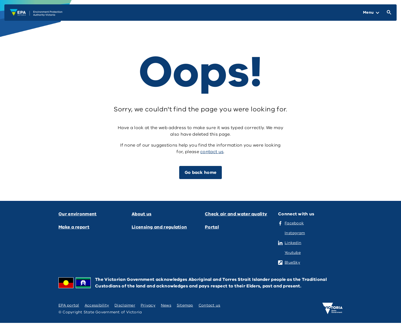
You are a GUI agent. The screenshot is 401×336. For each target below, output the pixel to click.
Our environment (77, 214)
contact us (211, 152)
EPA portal (68, 305)
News (166, 305)
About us (141, 214)
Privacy (148, 305)
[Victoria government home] (332, 308)
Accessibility (97, 305)
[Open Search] (388, 12)
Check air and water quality (236, 214)
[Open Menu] (371, 12)
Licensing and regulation (159, 227)
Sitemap (185, 305)
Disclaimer (124, 305)
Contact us (209, 305)
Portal (212, 227)
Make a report (73, 227)
